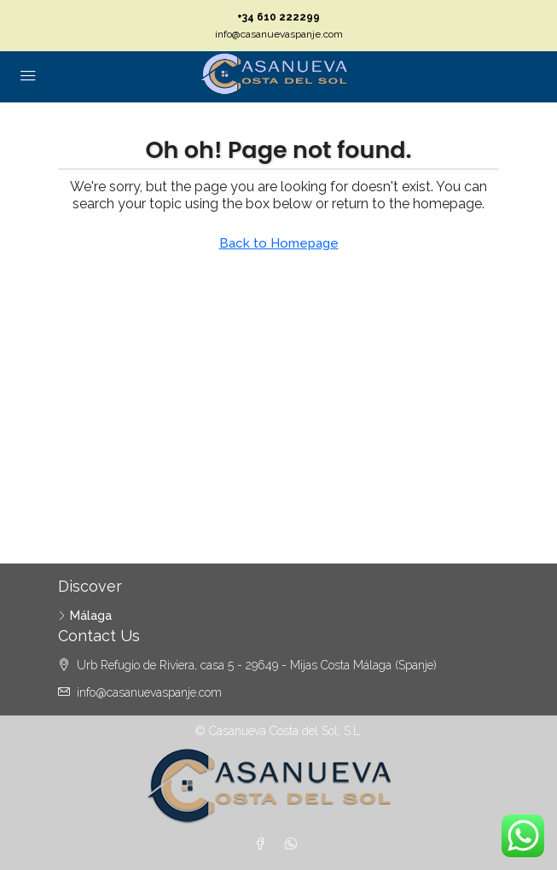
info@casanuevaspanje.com (279, 34)
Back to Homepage (279, 243)
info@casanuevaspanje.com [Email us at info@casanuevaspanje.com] (149, 692)
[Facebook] (263, 844)
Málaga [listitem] (85, 615)
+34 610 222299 (278, 17)
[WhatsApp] (294, 844)
